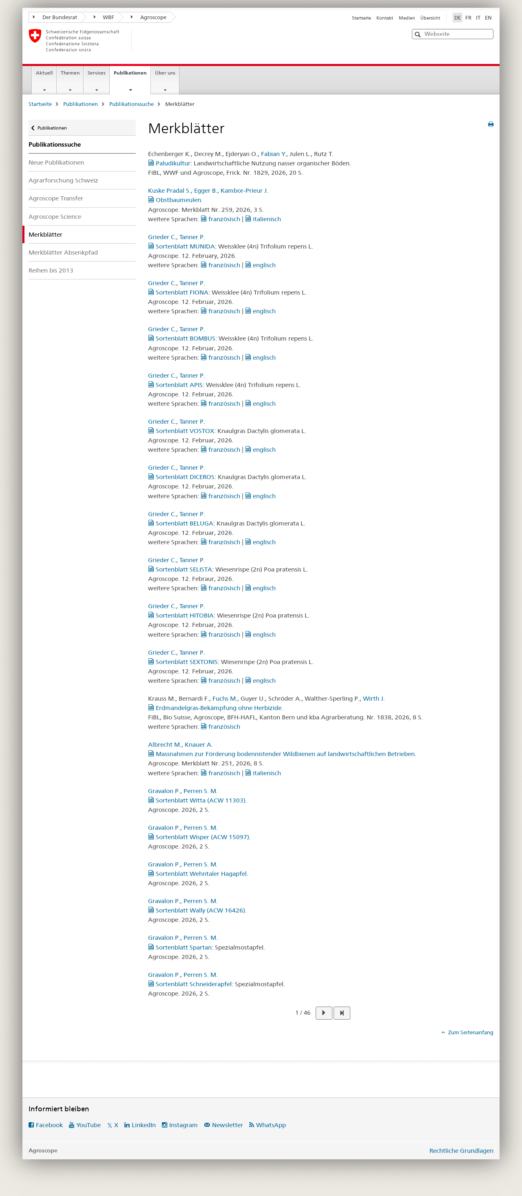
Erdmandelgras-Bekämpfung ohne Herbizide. (215, 708)
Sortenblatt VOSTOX (181, 431)
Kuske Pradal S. (169, 190)
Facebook (49, 1125)
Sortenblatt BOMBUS (181, 338)
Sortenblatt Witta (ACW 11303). (197, 800)
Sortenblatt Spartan (180, 947)
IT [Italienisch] (478, 17)
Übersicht (430, 18)
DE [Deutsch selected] (457, 17)
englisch (260, 265)
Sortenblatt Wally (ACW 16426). (197, 910)
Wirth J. (374, 698)
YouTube (88, 1125)
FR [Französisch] (468, 17)
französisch (220, 219)
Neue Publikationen (56, 162)
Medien (407, 18)
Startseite (361, 18)
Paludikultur (169, 163)
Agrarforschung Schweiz (63, 180)
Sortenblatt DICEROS (181, 477)
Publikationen (132, 75)
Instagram (183, 1125)
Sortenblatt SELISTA (180, 569)
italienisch (263, 219)
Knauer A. (199, 744)
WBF (104, 17)
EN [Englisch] (488, 17)
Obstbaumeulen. (175, 200)
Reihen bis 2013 (51, 270)
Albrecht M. (164, 744)
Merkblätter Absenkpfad (63, 252)
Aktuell (44, 73)
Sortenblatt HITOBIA (181, 615)
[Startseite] (145, 40)
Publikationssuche (131, 104)
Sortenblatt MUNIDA (181, 246)
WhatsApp (271, 1125)
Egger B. (205, 190)
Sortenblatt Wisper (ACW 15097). (199, 837)
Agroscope (148, 17)
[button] (418, 34)
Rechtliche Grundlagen (461, 1150)
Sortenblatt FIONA (178, 292)
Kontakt (384, 18)
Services (97, 73)
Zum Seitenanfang (470, 1032)
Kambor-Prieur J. (244, 190)
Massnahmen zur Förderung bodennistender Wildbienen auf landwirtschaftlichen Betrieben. (282, 754)
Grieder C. (162, 237)
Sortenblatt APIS (175, 385)
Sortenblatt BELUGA (180, 523)
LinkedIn (144, 1125)
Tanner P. (192, 237)
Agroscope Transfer (56, 198)
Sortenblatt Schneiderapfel (190, 984)
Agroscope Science (55, 216)
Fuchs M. (224, 698)
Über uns (165, 73)
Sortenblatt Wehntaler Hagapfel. (198, 873)
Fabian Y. (273, 154)
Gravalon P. (164, 791)
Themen (70, 73)
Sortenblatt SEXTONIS (183, 662)
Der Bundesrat (55, 17)
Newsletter (227, 1125)
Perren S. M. (201, 791)
